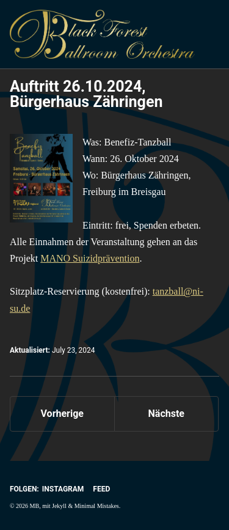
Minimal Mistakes (97, 505)
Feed (101, 489)
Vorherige (62, 413)
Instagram (63, 489)
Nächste (166, 413)
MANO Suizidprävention (89, 258)
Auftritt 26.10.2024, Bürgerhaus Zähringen (86, 94)
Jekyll (59, 505)
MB (35, 505)
